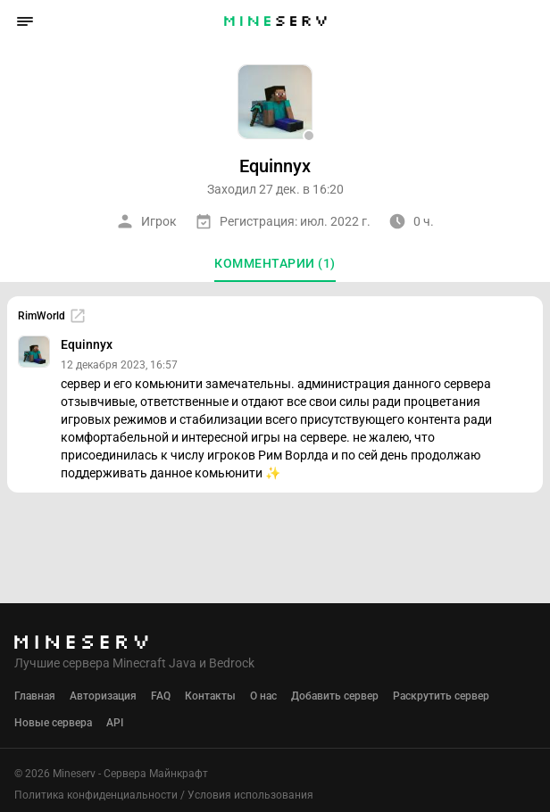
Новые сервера (53, 723)
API (114, 723)
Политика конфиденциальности (96, 795)
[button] (25, 21)
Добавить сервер (335, 696)
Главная (34, 696)
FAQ (161, 696)
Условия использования (250, 795)
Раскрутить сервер (441, 696)
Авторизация (103, 696)
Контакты (210, 696)
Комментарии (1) (275, 263)
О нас (263, 696)
